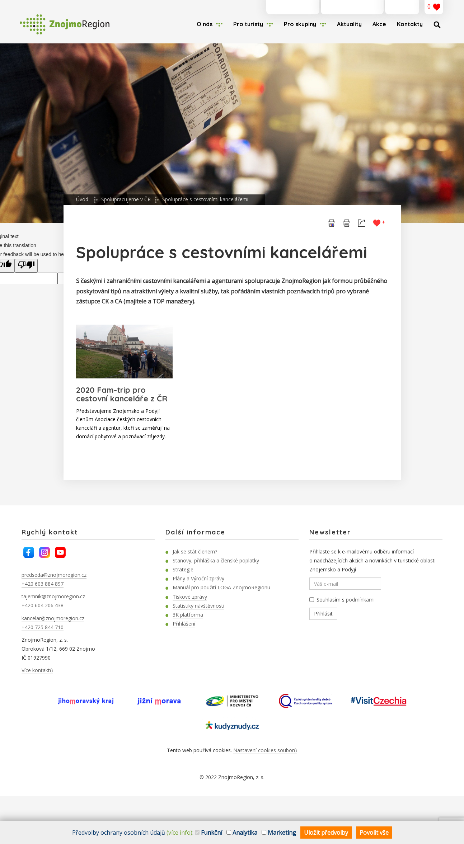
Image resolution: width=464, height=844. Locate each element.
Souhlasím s (342, 599)
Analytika (241, 832)
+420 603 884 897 (43, 583)
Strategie (183, 569)
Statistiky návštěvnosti (198, 605)
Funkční (208, 832)
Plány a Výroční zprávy (198, 578)
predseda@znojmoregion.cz (54, 574)
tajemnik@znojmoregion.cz (53, 596)
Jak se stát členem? (195, 551)
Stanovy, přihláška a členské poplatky (216, 560)
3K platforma (188, 614)
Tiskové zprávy (190, 596)
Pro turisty (248, 24)
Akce (379, 24)
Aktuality (349, 24)
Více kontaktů (37, 670)
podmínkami (360, 599)
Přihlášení (184, 623)
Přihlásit (323, 613)
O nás (204, 24)
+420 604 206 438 (43, 605)
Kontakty (410, 24)
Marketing (279, 832)
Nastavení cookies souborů (265, 750)
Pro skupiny (300, 24)
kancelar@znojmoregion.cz (53, 618)
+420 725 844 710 (43, 627)
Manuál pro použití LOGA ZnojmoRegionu (221, 587)
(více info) (179, 832)
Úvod (82, 199)
